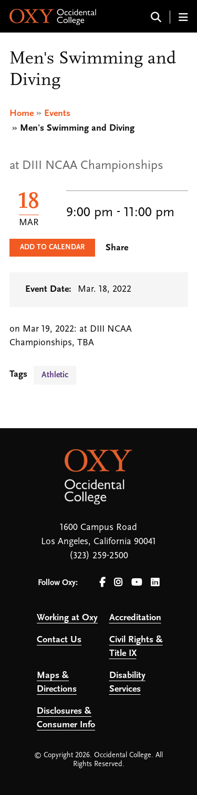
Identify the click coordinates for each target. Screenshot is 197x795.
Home (21, 114)
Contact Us (59, 640)
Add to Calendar (52, 247)
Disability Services (127, 682)
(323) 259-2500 (98, 556)
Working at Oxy (67, 618)
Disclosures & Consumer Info (66, 718)
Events (57, 114)
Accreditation (135, 618)
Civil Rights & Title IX (136, 647)
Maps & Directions (57, 682)
